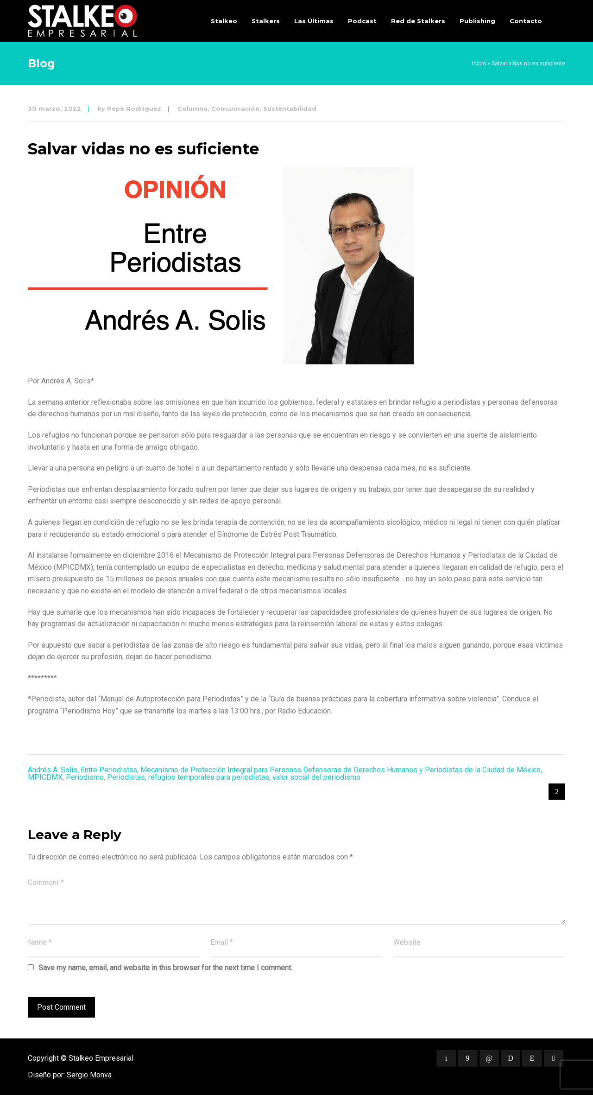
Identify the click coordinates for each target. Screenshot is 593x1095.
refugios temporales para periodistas (208, 777)
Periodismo (85, 777)
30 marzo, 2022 (54, 108)
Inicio (479, 63)
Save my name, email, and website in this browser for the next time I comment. (165, 967)
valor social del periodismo (316, 777)
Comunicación (235, 108)
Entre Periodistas (109, 769)
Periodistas (126, 777)
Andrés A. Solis (52, 769)
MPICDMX (45, 777)
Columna (192, 108)
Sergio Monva (89, 1074)
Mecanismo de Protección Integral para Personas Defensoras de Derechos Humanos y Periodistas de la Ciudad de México (340, 769)
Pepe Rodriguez (134, 108)
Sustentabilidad (289, 108)
